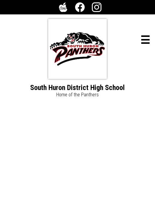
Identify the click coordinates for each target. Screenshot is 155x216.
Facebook (80, 8)
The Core (62, 8)
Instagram (96, 8)
